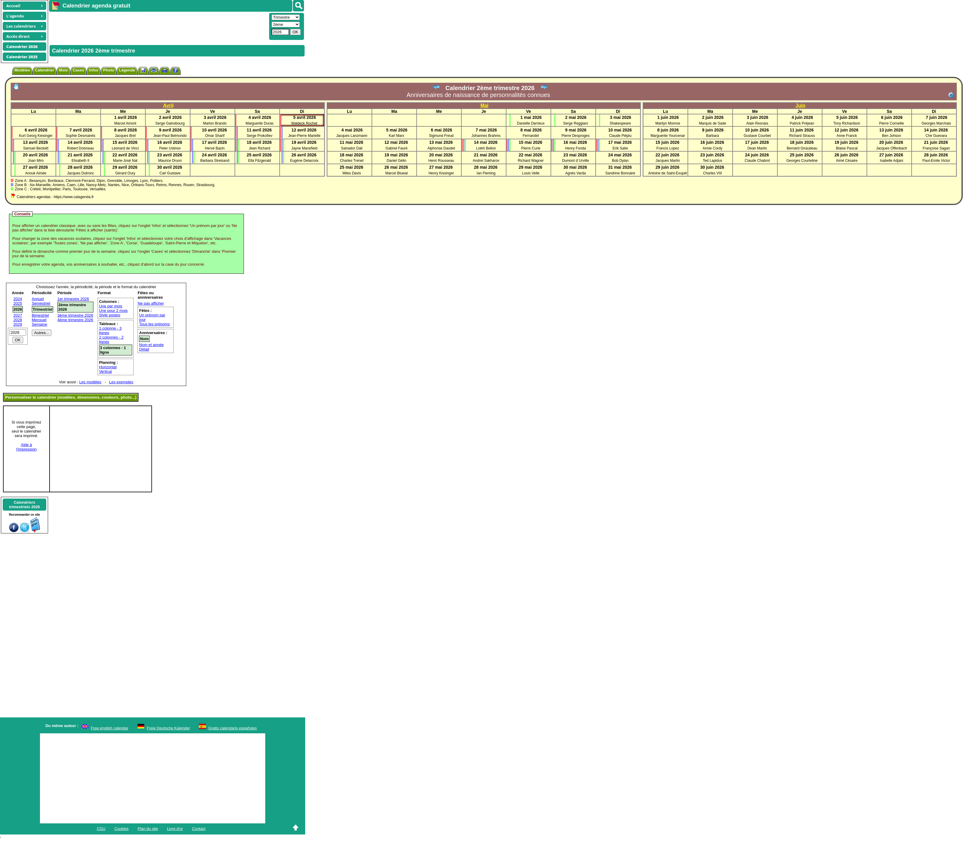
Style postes (109, 315)
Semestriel (41, 303)
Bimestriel (40, 315)
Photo (108, 70)
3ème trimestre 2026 (75, 315)
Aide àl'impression (26, 446)
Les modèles (90, 382)
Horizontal (108, 367)
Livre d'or (175, 828)
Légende (127, 70)
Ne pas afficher (151, 303)
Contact (198, 828)
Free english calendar (109, 728)
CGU (101, 828)
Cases (78, 70)
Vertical (105, 371)
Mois (63, 70)
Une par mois (110, 306)
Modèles (22, 70)
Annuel (38, 299)
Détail (144, 349)
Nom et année (151, 345)
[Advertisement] (158, 25)
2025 (18, 303)
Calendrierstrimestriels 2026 (24, 504)
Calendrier (44, 70)
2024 (18, 299)
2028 (18, 320)
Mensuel (39, 320)
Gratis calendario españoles (232, 728)
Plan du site (148, 828)
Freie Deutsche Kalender (168, 728)
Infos (93, 70)
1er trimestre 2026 (73, 299)
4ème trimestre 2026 (75, 320)
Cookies (121, 828)
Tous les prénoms (154, 324)
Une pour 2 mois (113, 310)
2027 (18, 315)
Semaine (39, 324)
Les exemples (121, 382)
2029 (18, 324)
